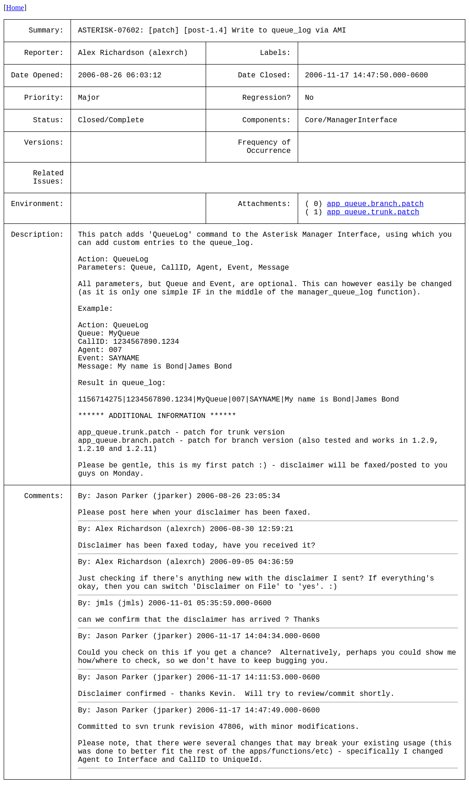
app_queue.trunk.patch (373, 212)
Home (15, 7)
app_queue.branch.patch (375, 204)
